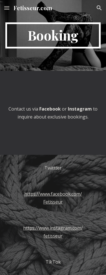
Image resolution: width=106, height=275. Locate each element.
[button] (7, 8)
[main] (53, 35)
